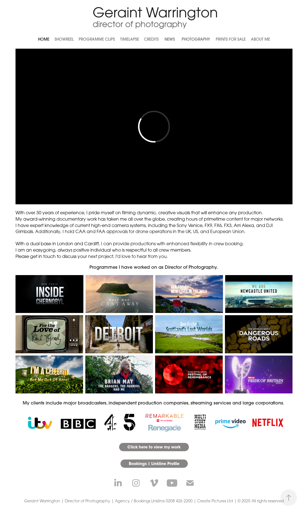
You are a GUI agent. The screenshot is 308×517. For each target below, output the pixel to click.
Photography (196, 39)
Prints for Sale (231, 39)
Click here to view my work (154, 447)
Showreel (64, 39)
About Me (260, 39)
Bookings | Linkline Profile (154, 463)
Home (43, 39)
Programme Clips (97, 39)
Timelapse (129, 39)
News (170, 39)
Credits (151, 39)
